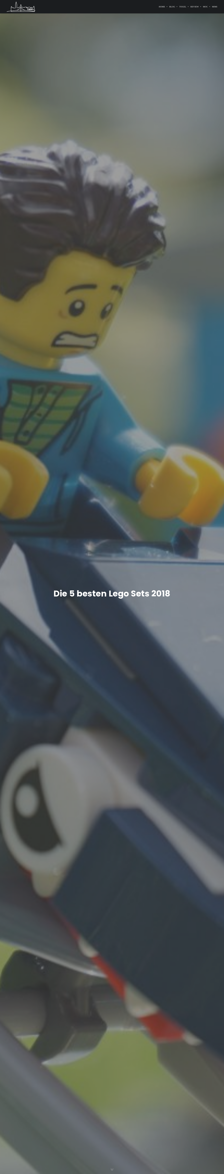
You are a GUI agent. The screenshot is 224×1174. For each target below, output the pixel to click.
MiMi (214, 7)
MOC (205, 7)
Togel (182, 7)
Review (194, 7)
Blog (172, 7)
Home (162, 7)
